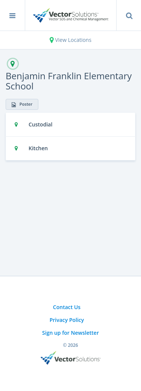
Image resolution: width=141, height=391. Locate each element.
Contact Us (66, 307)
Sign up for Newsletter (70, 332)
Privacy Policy (67, 319)
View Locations (70, 39)
